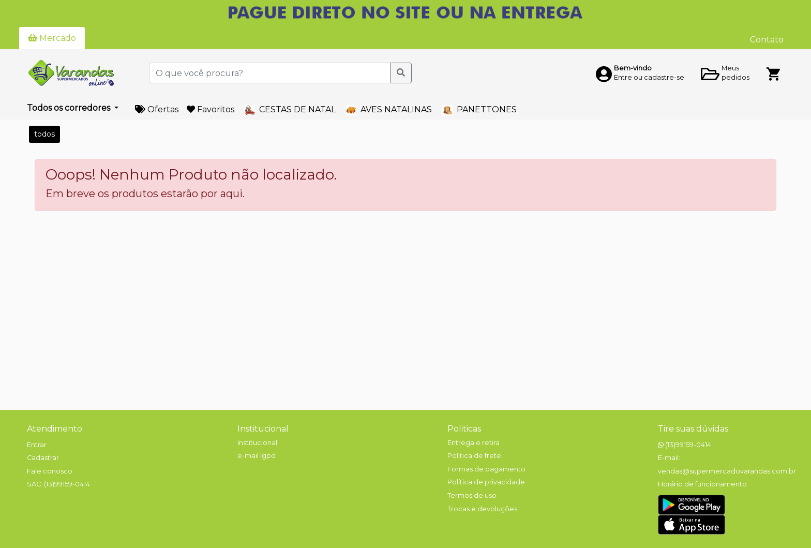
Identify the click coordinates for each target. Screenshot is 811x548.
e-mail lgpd (256, 456)
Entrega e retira (473, 443)
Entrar (37, 445)
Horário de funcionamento (702, 484)
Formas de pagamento (486, 469)
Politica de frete (474, 456)
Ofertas (156, 109)
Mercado (52, 38)
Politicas (464, 429)
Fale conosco (49, 471)
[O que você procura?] (270, 73)
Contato (767, 40)
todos (44, 134)
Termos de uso (472, 495)
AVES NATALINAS (389, 110)
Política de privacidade (486, 482)
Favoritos (210, 109)
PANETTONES (479, 110)
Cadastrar (43, 458)
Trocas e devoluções (482, 509)
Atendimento (54, 429)
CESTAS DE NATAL (290, 110)
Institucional (263, 429)
